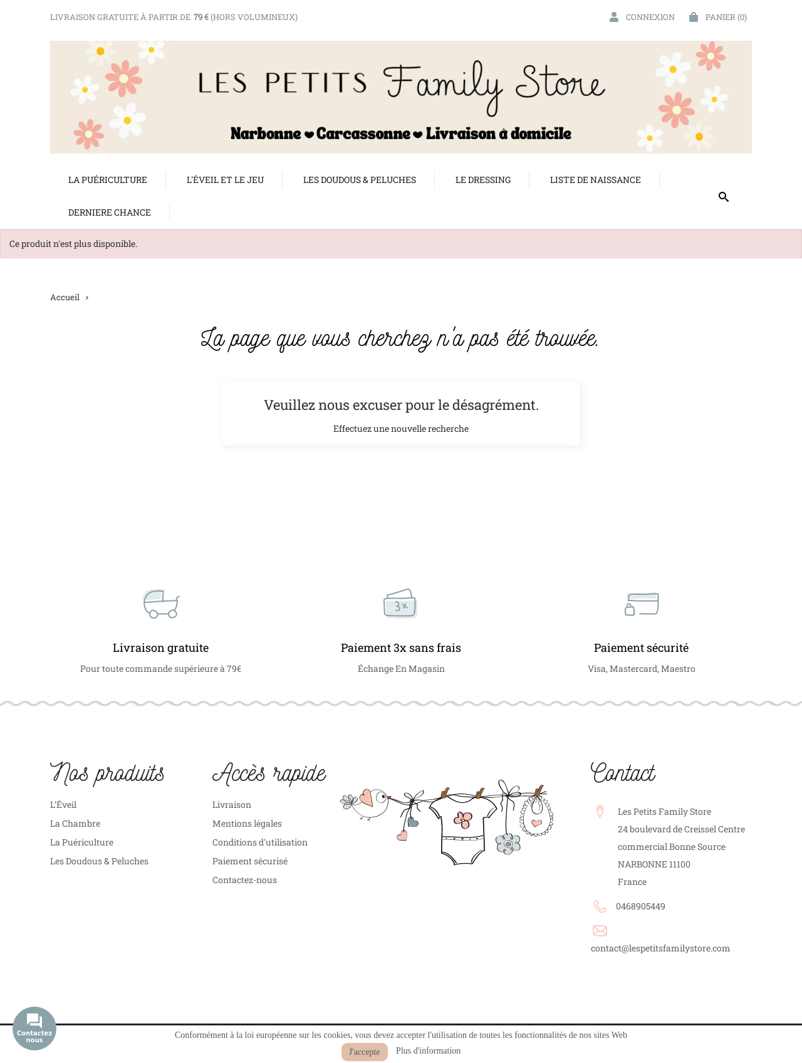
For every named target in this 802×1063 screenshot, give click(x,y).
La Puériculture (81, 842)
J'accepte (364, 1052)
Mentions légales (247, 823)
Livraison (231, 804)
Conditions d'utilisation (260, 842)
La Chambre (75, 823)
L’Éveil (63, 804)
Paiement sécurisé (250, 861)
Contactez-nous (244, 880)
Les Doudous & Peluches (99, 861)
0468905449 (640, 906)
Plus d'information (428, 1050)
